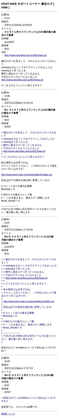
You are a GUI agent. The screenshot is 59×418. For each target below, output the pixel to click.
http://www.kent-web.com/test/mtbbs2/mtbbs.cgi (26, 174)
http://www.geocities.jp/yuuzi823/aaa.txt (25, 55)
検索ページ (8, 414)
